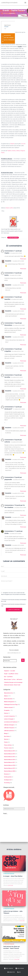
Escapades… (7, 710)
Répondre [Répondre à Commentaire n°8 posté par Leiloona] (23, 457)
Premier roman (8, 748)
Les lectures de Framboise (10, 722)
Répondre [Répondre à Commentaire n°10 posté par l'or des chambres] (23, 515)
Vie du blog (7, 782)
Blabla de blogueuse (9, 701)
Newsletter (11, 972)
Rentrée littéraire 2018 (9, 765)
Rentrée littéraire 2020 (9, 771)
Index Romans (20, 968)
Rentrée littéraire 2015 (9, 756)
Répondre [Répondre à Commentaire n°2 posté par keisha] (23, 283)
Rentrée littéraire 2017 (9, 762)
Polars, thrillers (8, 745)
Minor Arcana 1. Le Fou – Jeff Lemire (13, 679)
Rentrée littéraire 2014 (9, 753)
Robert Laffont (9, 208)
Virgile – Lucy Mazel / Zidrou (11, 673)
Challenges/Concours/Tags (11, 704)
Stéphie (12, 143)
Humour (6, 713)
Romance (6, 774)
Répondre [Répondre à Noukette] (23, 268)
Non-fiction (7, 736)
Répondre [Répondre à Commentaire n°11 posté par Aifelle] (23, 543)
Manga (5, 733)
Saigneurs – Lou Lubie (9, 670)
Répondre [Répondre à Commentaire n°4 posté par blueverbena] (23, 335)
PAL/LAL (6, 739)
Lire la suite (10, 885)
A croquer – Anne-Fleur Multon (12, 876)
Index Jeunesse (8, 968)
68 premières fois (8, 693)
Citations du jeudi (8, 707)
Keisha (13, 150)
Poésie (6, 742)
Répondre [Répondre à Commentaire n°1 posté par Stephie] (23, 258)
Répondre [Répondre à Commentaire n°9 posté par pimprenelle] (23, 491)
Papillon (9, 150)
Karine (2, 152)
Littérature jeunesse (9, 730)
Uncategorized (7, 779)
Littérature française (13, 237)
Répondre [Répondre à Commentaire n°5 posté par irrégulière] (23, 361)
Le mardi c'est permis (9, 716)
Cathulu (18, 150)
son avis (23, 143)
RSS (19, 972)
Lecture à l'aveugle (8, 719)
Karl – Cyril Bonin (8, 676)
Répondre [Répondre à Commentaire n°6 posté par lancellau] (23, 388)
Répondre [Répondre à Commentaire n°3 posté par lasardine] (23, 309)
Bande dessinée (8, 698)
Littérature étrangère (9, 724)
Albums (6, 695)
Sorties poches (8, 776)
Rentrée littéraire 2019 (9, 768)
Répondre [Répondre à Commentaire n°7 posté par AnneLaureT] (23, 425)
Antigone (22, 150)
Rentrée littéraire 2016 (9, 759)
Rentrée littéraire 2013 (9, 750)
